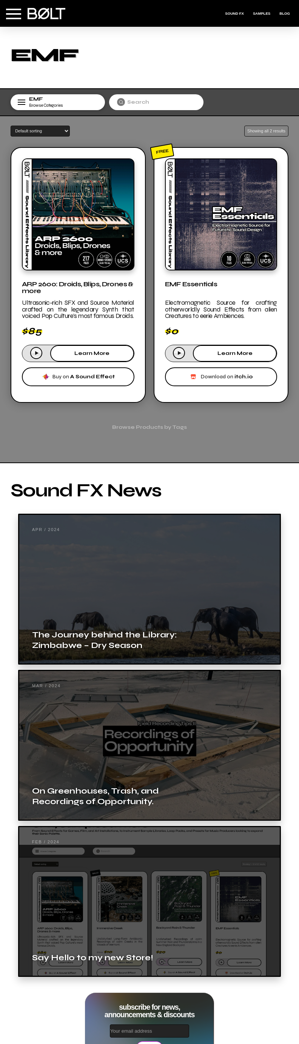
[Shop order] (40, 131)
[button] (13, 14)
